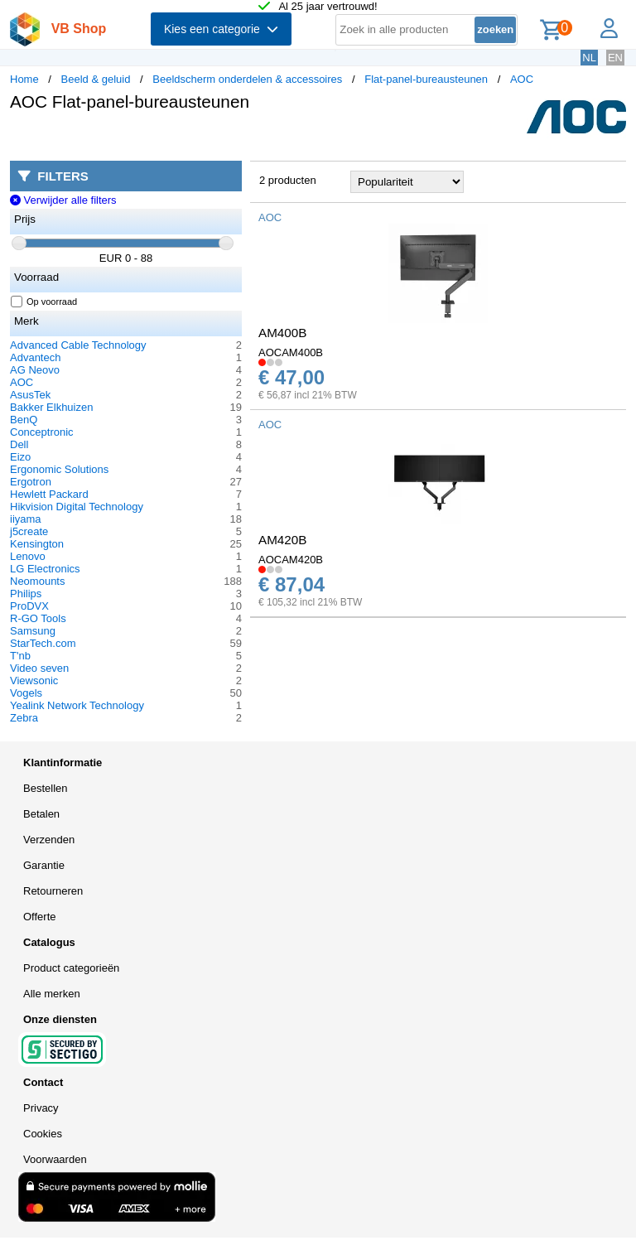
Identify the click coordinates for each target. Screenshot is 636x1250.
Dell (19, 444)
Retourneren (53, 891)
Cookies (42, 1133)
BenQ (23, 419)
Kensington (37, 544)
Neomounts (37, 581)
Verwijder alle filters (63, 200)
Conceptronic (42, 432)
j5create (29, 531)
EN (615, 57)
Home (24, 79)
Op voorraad (44, 301)
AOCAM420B (290, 559)
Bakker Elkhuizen (51, 407)
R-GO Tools (38, 618)
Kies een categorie (221, 29)
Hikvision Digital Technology (76, 506)
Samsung (32, 631)
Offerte (39, 916)
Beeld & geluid (96, 79)
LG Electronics (45, 568)
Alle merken (51, 993)
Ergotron (30, 481)
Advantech (35, 357)
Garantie (44, 865)
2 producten (287, 180)
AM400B (282, 333)
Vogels (26, 693)
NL (589, 57)
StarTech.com (42, 643)
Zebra (24, 718)
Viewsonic (34, 680)
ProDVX (29, 606)
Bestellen (45, 788)
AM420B (282, 540)
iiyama (25, 519)
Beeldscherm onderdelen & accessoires (247, 79)
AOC (521, 79)
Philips (25, 593)
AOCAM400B (290, 352)
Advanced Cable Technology (78, 345)
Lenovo (28, 556)
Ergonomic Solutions (59, 469)
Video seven (39, 668)
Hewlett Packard (49, 494)
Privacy (41, 1108)
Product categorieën (71, 968)
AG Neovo (35, 370)
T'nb (20, 655)
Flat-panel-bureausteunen (426, 79)
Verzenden (49, 839)
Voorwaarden (55, 1159)
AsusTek (30, 395)
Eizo (20, 457)
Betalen (41, 814)
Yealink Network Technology (77, 705)
